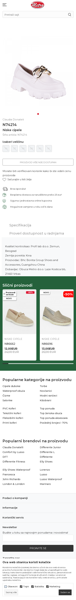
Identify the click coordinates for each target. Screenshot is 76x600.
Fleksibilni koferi (13, 418)
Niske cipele (12, 130)
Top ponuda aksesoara (53, 418)
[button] (17, 179)
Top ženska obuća (51, 413)
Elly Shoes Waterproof (16, 469)
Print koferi (10, 422)
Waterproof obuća (14, 390)
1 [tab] (38, 114)
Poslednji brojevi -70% (54, 422)
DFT (5, 456)
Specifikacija (20, 225)
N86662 (9, 343)
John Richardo (11, 479)
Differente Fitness (14, 461)
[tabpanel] (38, 71)
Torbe (43, 386)
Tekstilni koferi (12, 413)
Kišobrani (45, 400)
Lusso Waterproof (51, 479)
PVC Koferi (9, 408)
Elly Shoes (46, 461)
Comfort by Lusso (13, 452)
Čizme (6, 395)
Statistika (39, 587)
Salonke (7, 400)
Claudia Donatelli (13, 447)
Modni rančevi (48, 395)
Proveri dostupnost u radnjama (36, 233)
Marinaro (45, 484)
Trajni (26, 587)
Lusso (43, 474)
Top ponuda (47, 408)
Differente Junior (50, 447)
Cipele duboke (11, 386)
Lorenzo (45, 469)
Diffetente (46, 456)
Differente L (47, 452)
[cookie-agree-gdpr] (65, 592)
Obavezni (13, 587)
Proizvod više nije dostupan (38, 162)
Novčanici (46, 390)
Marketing (54, 587)
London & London (14, 484)
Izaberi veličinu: (13, 141)
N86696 (47, 343)
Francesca (9, 474)
